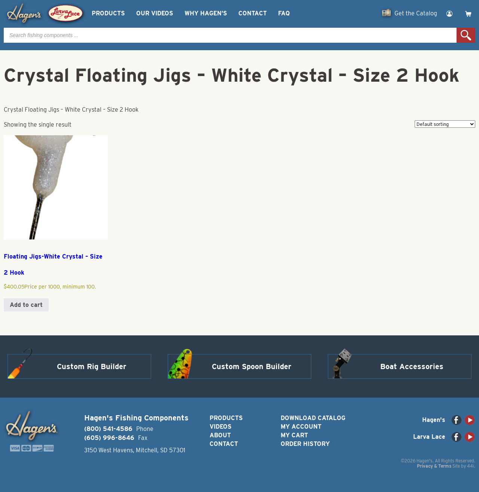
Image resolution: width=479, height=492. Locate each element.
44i (470, 466)
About (220, 435)
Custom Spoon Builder (252, 366)
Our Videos (154, 13)
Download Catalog (313, 418)
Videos (221, 426)
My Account (301, 426)
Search (466, 35)
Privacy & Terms (434, 466)
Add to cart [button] (26, 304)
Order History (305, 443)
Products (108, 13)
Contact (252, 13)
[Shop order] (445, 124)
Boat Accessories (411, 366)
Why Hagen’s (205, 13)
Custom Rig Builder (91, 366)
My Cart (294, 435)
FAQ (284, 13)
